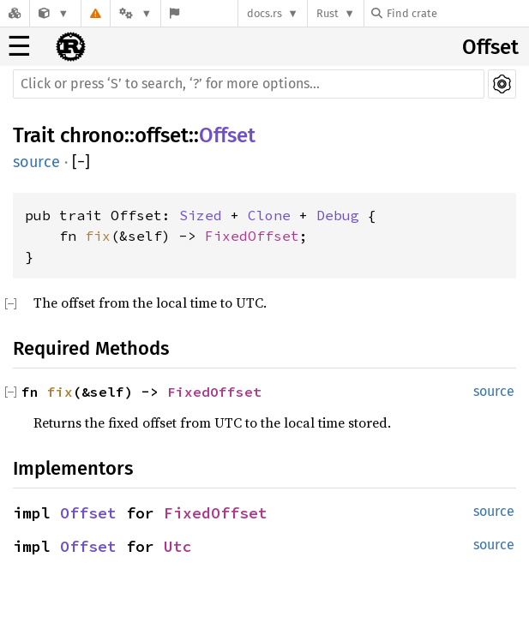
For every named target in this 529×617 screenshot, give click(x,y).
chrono (92, 135)
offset (162, 135)
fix (98, 235)
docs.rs (264, 13)
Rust (327, 13)
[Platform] (135, 13)
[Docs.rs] (14, 13)
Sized (200, 215)
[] (81, 162)
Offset (490, 47)
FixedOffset (252, 235)
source (36, 162)
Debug (337, 215)
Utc (178, 546)
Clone (269, 215)
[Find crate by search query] (457, 13)
